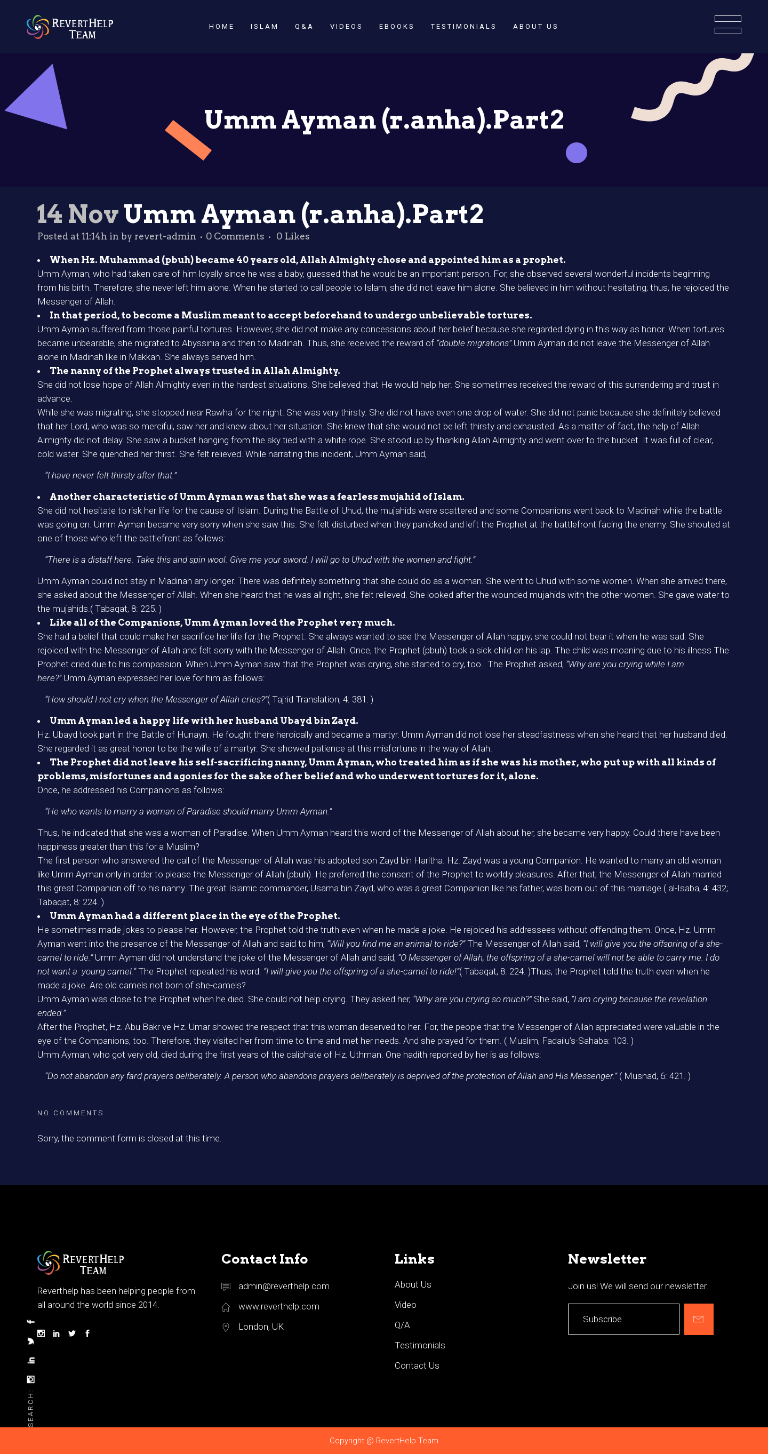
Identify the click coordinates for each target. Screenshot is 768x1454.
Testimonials (420, 1345)
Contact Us (417, 1365)
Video (406, 1304)
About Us (413, 1284)
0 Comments (235, 236)
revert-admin (165, 236)
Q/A (402, 1325)
